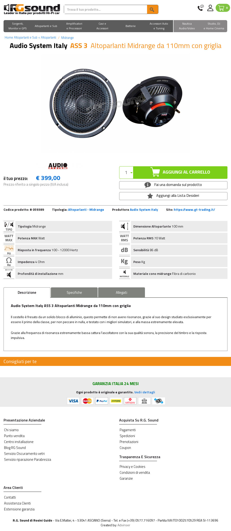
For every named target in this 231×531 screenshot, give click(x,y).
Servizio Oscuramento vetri (24, 453)
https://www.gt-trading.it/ (194, 209)
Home (9, 37)
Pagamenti (128, 430)
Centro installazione (19, 441)
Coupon (125, 447)
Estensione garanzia (19, 509)
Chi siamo (11, 430)
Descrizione (27, 292)
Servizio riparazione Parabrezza (27, 459)
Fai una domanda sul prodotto (173, 185)
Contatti (10, 497)
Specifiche (74, 292)
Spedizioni (127, 436)
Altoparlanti (47, 37)
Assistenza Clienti (17, 503)
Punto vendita (14, 436)
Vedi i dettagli (144, 392)
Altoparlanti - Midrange (86, 209)
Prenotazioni (129, 441)
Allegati (121, 292)
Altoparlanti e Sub (25, 37)
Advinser (124, 524)
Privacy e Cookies (132, 466)
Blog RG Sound (15, 447)
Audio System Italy (144, 209)
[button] (17, 26)
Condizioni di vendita (135, 472)
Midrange (67, 37)
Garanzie (126, 478)
